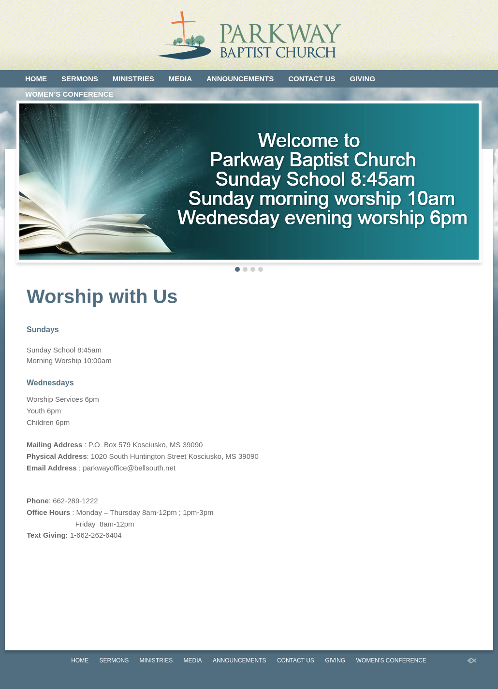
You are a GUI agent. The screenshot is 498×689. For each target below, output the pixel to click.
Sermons (79, 78)
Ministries (133, 78)
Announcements (240, 78)
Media (180, 78)
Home (36, 78)
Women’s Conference (69, 94)
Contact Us (311, 78)
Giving (362, 78)
